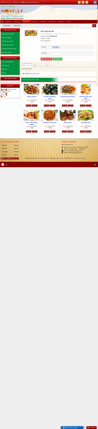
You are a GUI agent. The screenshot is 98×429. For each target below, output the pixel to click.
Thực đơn (4, 148)
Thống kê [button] (61, 22)
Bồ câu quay (67, 122)
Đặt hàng (28, 105)
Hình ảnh (16, 148)
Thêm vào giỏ (46, 59)
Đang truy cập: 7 (13, 158)
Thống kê (16, 151)
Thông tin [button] (17, 22)
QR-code (4, 158)
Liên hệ (16, 155)
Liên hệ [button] (69, 21)
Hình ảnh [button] (35, 22)
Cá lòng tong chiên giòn (67, 96)
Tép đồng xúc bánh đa (49, 122)
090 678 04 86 (17, 2)
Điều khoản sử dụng (79, 158)
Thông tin (16, 145)
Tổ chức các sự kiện (7, 41)
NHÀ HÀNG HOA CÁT (43, 158)
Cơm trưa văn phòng (7, 62)
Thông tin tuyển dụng (12, 90)
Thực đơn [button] (26, 22)
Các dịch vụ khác (6, 52)
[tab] (26, 65)
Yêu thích (34, 105)
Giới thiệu (4, 145)
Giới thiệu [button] (8, 22)
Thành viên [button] (52, 22)
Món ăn (4, 73)
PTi (71, 158)
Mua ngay (57, 59)
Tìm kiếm (4, 155)
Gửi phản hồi (91, 427)
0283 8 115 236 (6, 2)
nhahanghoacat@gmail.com (32, 2)
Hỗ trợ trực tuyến (70, 428)
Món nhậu (55, 47)
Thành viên (5, 151)
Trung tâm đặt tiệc (7, 37)
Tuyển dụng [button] (43, 21)
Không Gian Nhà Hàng (8, 34)
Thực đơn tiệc (5, 65)
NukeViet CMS (59, 158)
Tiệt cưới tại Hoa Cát (7, 45)
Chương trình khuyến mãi (9, 48)
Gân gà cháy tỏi (31, 96)
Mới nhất (10, 86)
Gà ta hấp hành (85, 122)
